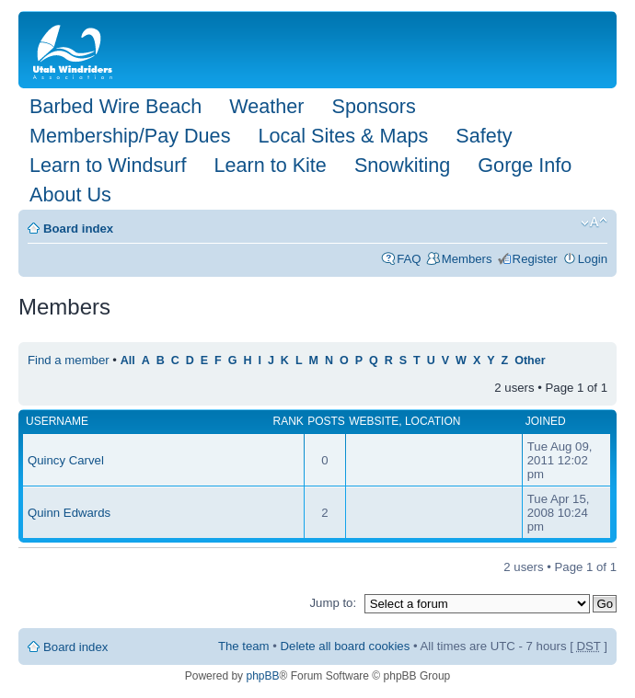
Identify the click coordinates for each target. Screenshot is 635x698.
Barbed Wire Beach (115, 106)
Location (432, 421)
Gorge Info (525, 165)
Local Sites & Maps (343, 135)
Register (535, 259)
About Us (70, 194)
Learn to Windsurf (107, 165)
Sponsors (373, 106)
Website (373, 421)
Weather (266, 106)
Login (592, 259)
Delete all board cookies (345, 646)
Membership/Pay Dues (129, 135)
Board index (78, 228)
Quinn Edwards (69, 513)
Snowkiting (402, 165)
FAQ (409, 259)
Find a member (69, 360)
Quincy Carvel (66, 460)
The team (244, 646)
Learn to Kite (270, 165)
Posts (326, 421)
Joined (545, 421)
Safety (484, 135)
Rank (287, 421)
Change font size (594, 222)
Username (57, 421)
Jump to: (332, 603)
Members (467, 259)
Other (529, 360)
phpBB (262, 675)
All (128, 360)
